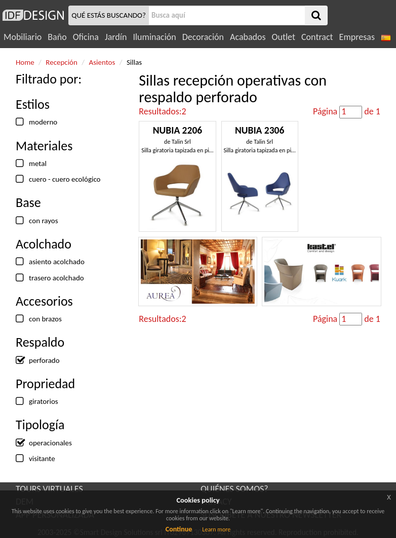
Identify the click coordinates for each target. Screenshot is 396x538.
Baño (57, 37)
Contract (317, 37)
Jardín (116, 37)
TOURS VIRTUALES (49, 488)
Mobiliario (23, 37)
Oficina (86, 37)
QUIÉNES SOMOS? (234, 488)
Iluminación (154, 37)
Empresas (357, 37)
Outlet (283, 37)
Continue (179, 529)
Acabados (248, 37)
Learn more (216, 529)
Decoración (203, 37)
